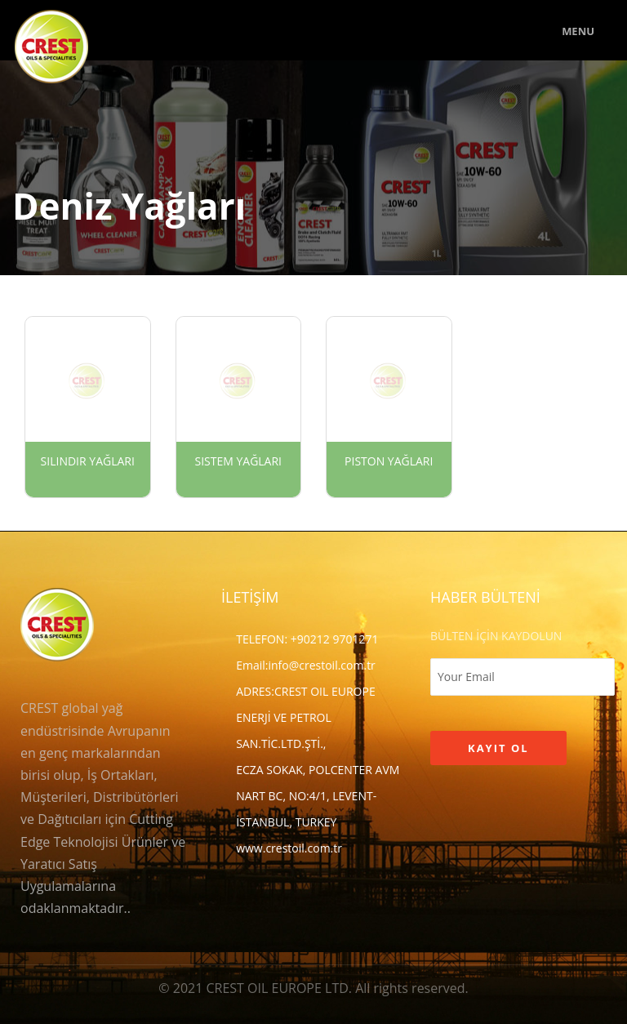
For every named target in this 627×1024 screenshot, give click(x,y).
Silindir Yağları (88, 461)
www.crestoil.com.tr (289, 848)
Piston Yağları (389, 461)
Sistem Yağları (238, 461)
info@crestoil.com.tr (321, 665)
